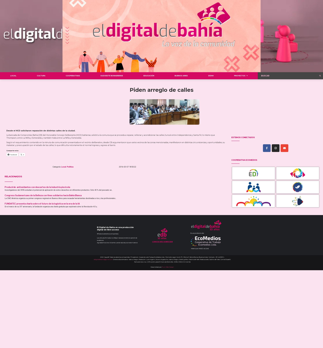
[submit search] (320, 76)
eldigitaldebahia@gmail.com (103, 259)
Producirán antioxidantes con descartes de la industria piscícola (38, 187)
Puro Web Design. (168, 267)
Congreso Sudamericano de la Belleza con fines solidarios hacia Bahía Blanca (43, 195)
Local (63, 167)
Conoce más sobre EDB (162, 242)
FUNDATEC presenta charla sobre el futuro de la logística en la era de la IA (42, 203)
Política (70, 167)
